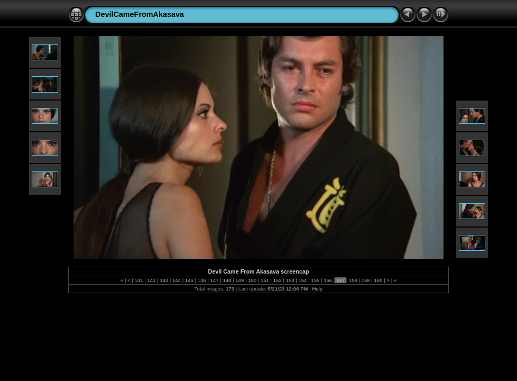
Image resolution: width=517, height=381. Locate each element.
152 (277, 280)
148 (227, 280)
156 (327, 280)
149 (239, 280)
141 (138, 280)
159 (365, 280)
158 (352, 280)
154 (302, 280)
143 (164, 280)
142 (151, 280)
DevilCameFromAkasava (139, 14)
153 (290, 280)
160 (378, 280)
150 (251, 280)
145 (189, 280)
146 (201, 280)
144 (176, 280)
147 (214, 280)
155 (315, 280)
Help (317, 289)
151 (264, 280)
